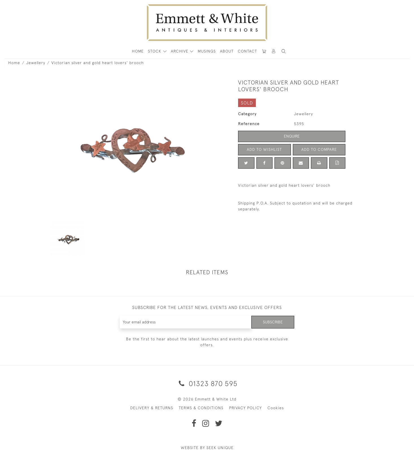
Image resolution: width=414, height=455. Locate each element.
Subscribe (273, 322)
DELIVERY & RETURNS (151, 408)
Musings (207, 51)
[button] (283, 51)
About (227, 51)
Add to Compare (319, 149)
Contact (247, 51)
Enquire (292, 136)
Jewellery (35, 62)
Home (14, 62)
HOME (138, 51)
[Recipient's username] (186, 322)
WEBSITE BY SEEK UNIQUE (207, 447)
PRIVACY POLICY (245, 408)
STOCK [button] (155, 51)
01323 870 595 (207, 383)
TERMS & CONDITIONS (201, 408)
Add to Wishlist (264, 149)
